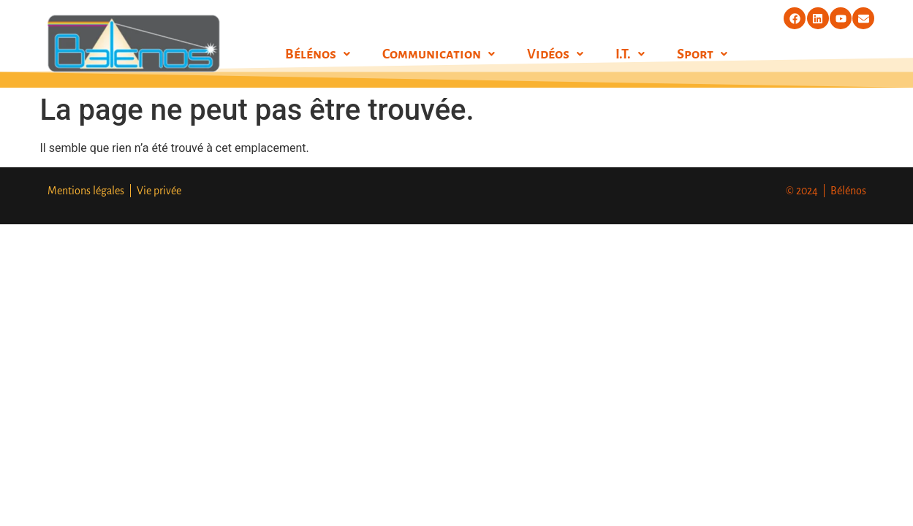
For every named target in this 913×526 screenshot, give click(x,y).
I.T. (630, 54)
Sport (702, 54)
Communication (438, 54)
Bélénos (317, 54)
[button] (317, 54)
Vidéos (555, 54)
